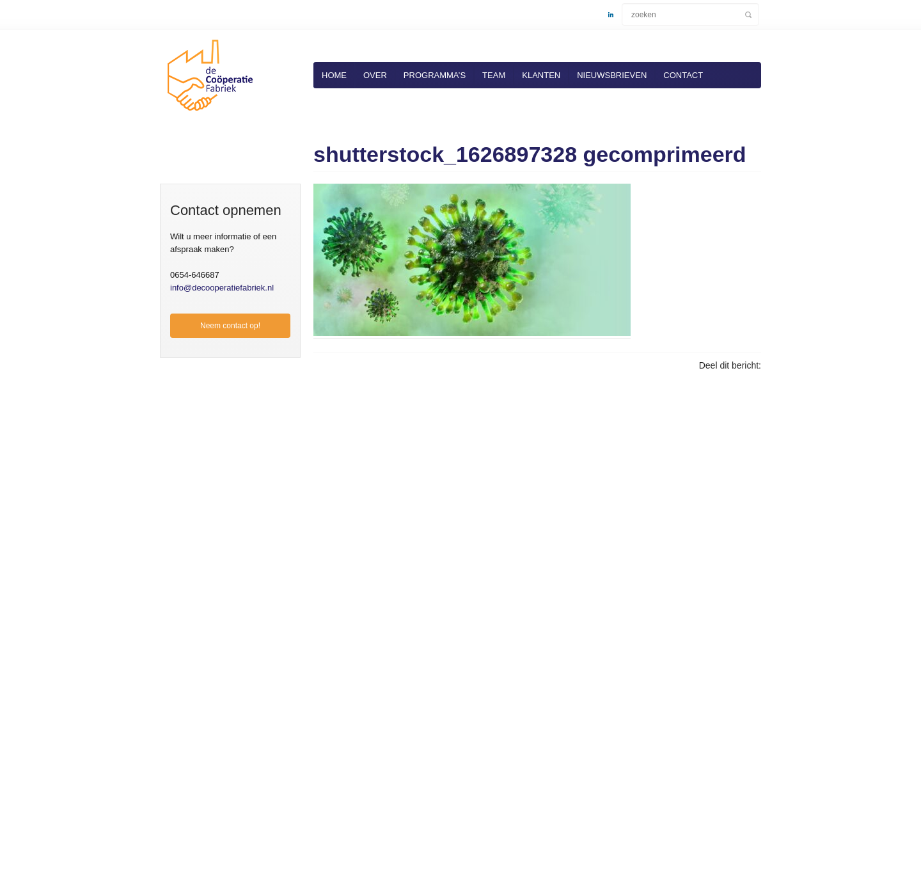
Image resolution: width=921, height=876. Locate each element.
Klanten (541, 75)
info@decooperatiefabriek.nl (222, 287)
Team (493, 75)
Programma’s (435, 75)
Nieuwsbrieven (612, 75)
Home (334, 75)
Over (375, 75)
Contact (683, 75)
